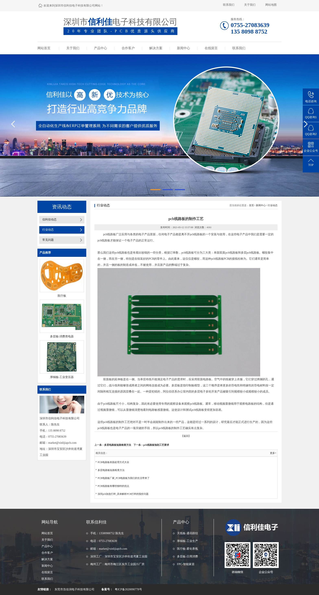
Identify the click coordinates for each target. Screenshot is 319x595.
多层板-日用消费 (187, 556)
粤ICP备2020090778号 (128, 589)
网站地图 (271, 4)
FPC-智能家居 (185, 564)
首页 (251, 205)
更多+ (273, 453)
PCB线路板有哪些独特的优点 (113, 486)
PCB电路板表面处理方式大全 (113, 462)
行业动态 (48, 229)
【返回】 (186, 436)
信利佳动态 (49, 219)
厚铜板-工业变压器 (62, 377)
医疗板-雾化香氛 (187, 548)
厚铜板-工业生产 (187, 541)
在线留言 (211, 48)
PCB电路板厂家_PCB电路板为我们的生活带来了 (124, 478)
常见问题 (48, 239)
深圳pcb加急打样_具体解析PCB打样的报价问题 (123, 494)
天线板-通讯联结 (187, 533)
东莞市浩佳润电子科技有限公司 (74, 589)
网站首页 (43, 48)
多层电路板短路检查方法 (117, 445)
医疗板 (62, 295)
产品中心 (100, 48)
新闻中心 (183, 48)
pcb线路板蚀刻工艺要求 (156, 445)
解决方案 (155, 48)
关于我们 (250, 4)
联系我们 (228, 4)
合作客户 (128, 48)
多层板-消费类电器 (62, 336)
